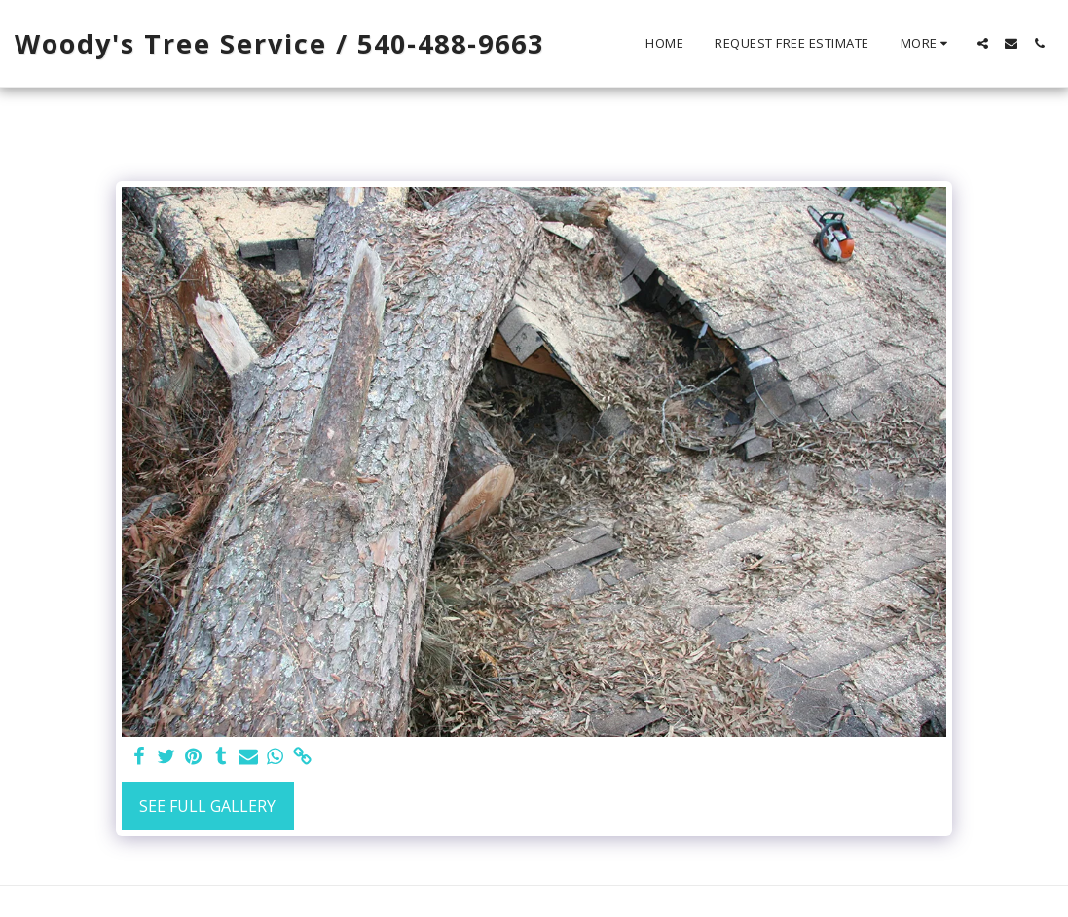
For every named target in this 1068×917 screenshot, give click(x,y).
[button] (983, 43)
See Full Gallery (207, 806)
